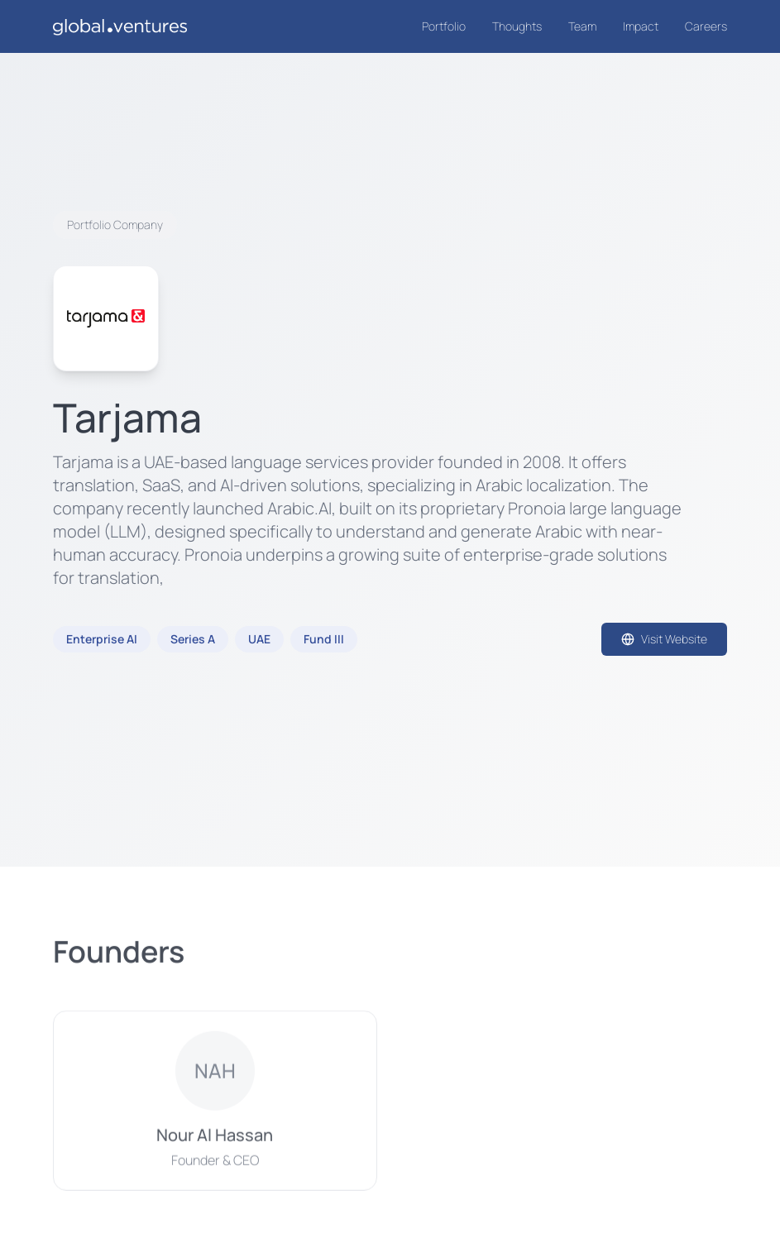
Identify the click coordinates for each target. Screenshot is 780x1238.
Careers (706, 26)
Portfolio (444, 26)
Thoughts (517, 26)
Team (582, 26)
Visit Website (664, 639)
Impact (640, 26)
